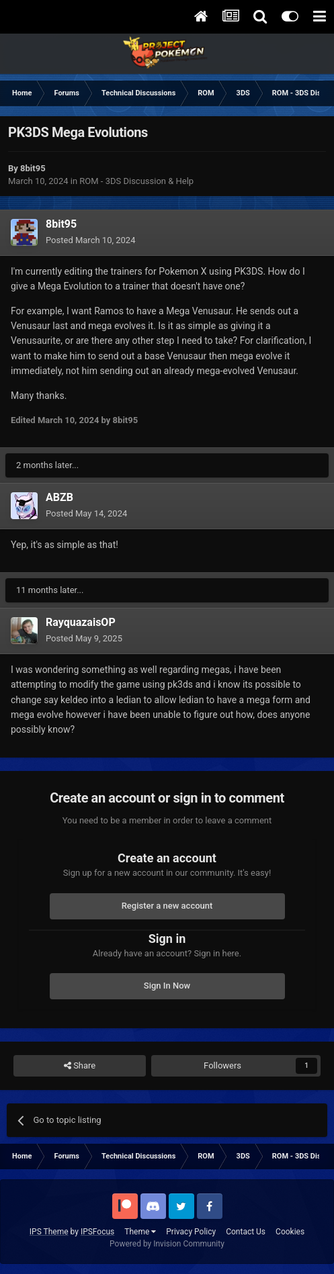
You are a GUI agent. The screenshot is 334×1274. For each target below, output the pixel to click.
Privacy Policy (191, 1231)
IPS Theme (49, 1231)
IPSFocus (97, 1231)
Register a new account (167, 906)
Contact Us (245, 1231)
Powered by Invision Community (167, 1243)
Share (79, 1066)
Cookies (290, 1231)
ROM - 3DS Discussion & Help (136, 181)
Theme (140, 1231)
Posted (90, 240)
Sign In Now (167, 986)
